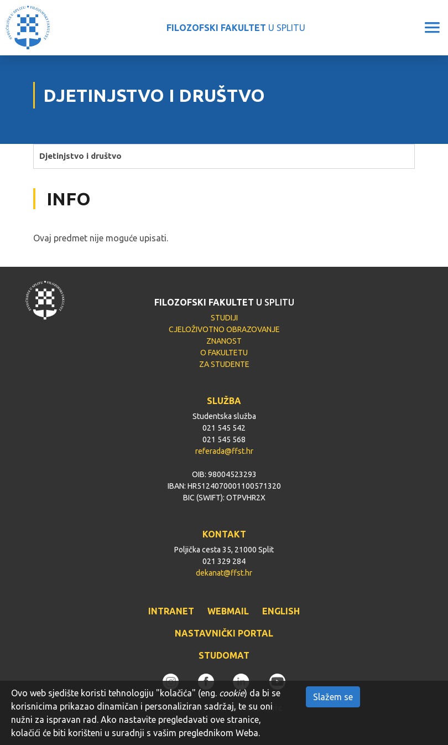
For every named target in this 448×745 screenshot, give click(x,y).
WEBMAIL (228, 611)
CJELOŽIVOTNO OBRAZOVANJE (224, 329)
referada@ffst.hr (224, 451)
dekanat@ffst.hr (224, 572)
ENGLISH (281, 611)
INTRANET (171, 611)
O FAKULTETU (224, 352)
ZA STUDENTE (224, 364)
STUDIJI (224, 317)
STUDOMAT (224, 655)
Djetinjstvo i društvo (80, 156)
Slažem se (333, 697)
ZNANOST (224, 341)
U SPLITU (235, 28)
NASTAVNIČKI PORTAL (224, 633)
